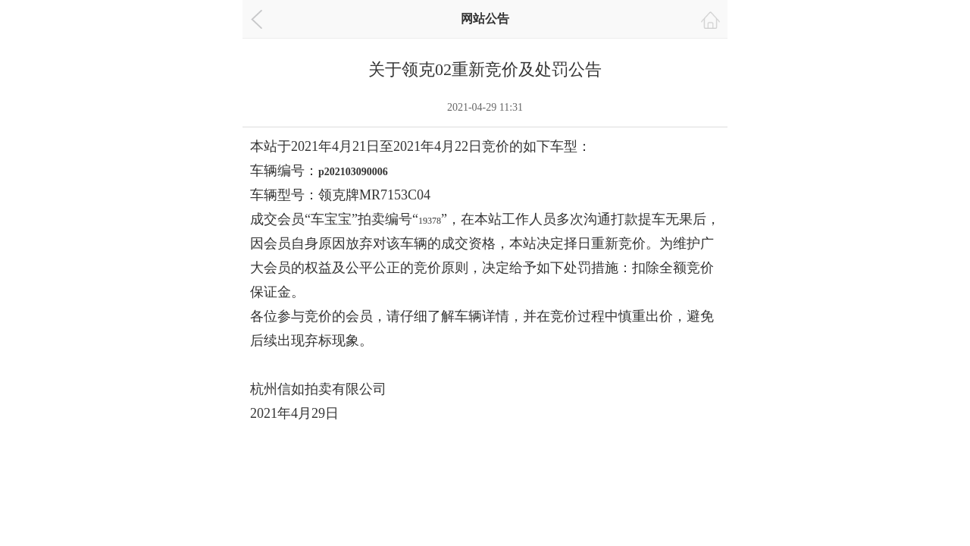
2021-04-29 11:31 (485, 107)
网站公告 (485, 18)
